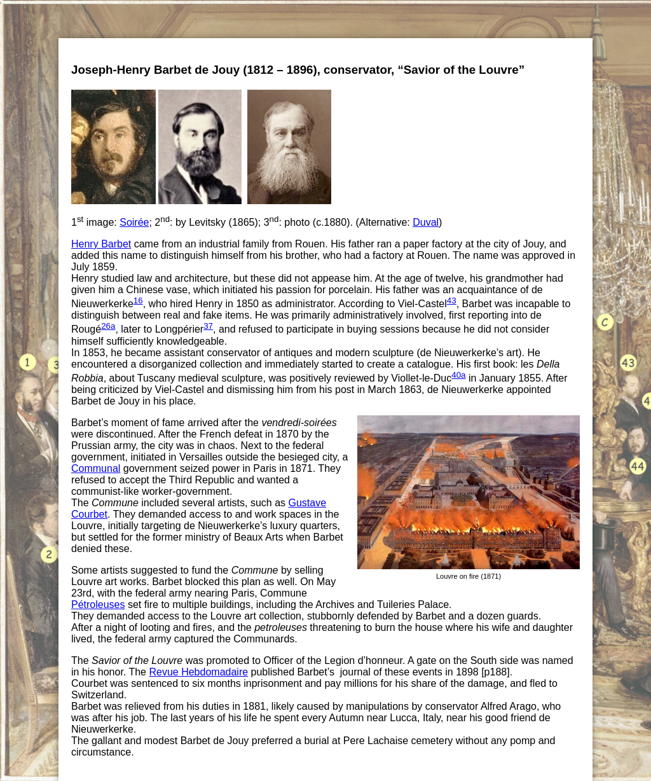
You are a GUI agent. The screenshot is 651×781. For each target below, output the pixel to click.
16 (138, 300)
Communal (95, 468)
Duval (426, 222)
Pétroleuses (98, 604)
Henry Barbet (101, 243)
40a (458, 375)
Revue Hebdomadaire (198, 672)
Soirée (134, 222)
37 (208, 326)
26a (108, 326)
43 (451, 300)
